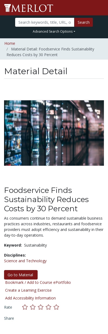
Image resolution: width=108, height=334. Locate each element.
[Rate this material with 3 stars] (42, 307)
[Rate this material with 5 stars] (57, 307)
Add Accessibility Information (30, 298)
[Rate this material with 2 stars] (34, 307)
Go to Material (21, 274)
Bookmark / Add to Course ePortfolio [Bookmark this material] (38, 282)
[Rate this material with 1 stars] (26, 307)
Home (9, 43)
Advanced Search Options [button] (53, 31)
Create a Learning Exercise (28, 290)
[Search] (44, 22)
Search (84, 22)
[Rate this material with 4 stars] (50, 307)
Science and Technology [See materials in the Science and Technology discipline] (25, 260)
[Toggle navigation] (100, 8)
